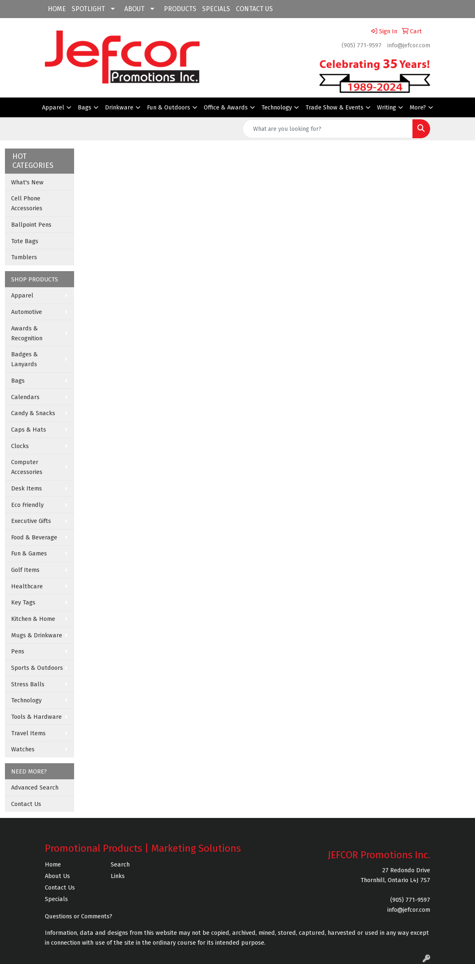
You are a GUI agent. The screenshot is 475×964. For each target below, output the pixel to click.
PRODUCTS (180, 9)
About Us (57, 876)
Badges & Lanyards (24, 359)
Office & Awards (226, 107)
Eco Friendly (27, 505)
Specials (56, 899)
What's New (27, 182)
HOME (57, 9)
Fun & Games (29, 553)
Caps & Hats (28, 429)
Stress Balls (27, 684)
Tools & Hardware (36, 716)
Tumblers (24, 257)
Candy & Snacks (33, 413)
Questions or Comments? (78, 916)
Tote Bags (24, 241)
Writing (386, 107)
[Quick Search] (327, 128)
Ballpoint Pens (31, 224)
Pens (17, 651)
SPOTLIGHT (88, 9)
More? (418, 107)
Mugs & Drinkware (36, 635)
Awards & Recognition (26, 333)
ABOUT (134, 9)
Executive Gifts (31, 521)
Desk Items (26, 488)
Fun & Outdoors (168, 107)
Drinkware (119, 107)
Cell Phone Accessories (26, 203)
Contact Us (26, 804)
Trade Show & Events (334, 107)
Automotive (26, 312)
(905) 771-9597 (362, 45)
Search (120, 864)
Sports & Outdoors (37, 667)
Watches (23, 749)
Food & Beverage (34, 537)
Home (53, 864)
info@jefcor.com (408, 45)
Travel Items (28, 733)
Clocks (20, 446)
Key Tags (23, 602)
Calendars (25, 397)
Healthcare (27, 586)
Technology (276, 107)
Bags (84, 107)
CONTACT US (254, 9)
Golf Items (25, 570)
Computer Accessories (26, 467)
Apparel (53, 107)
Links (118, 876)
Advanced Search (34, 787)
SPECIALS (216, 9)
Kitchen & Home (33, 619)
